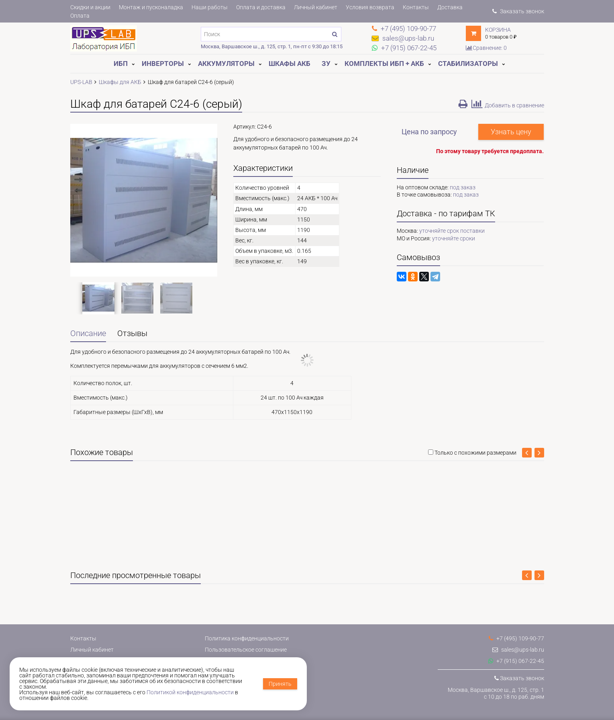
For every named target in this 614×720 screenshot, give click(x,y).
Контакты (416, 7)
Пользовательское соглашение (246, 649)
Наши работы (210, 7)
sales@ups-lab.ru (518, 649)
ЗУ (326, 63)
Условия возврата (370, 7)
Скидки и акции (90, 7)
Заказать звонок (518, 11)
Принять (280, 684)
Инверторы (163, 63)
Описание (88, 333)
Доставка (450, 7)
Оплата (80, 15)
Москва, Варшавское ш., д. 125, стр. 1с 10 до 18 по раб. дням (496, 693)
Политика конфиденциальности (247, 638)
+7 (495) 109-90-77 (516, 638)
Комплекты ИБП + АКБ (384, 63)
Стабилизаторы (468, 63)
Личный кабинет (315, 7)
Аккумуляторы (226, 63)
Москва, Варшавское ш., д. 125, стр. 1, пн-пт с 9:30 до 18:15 (272, 46)
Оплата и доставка (261, 7)
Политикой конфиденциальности (190, 692)
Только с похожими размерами (475, 452)
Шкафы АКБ (289, 63)
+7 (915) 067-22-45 (516, 661)
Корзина (498, 30)
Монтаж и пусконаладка (151, 7)
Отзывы (132, 333)
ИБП (121, 63)
